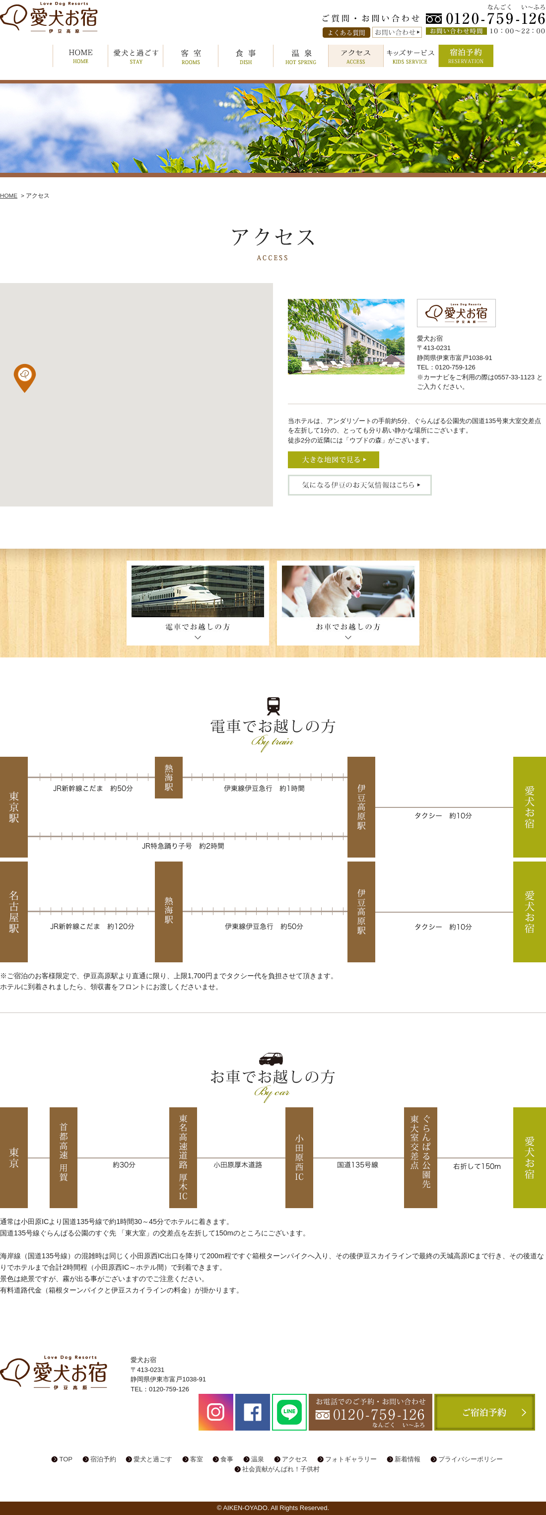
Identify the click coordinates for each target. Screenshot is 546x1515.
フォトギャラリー (351, 1459)
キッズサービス (411, 56)
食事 (245, 56)
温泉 (300, 56)
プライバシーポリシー (470, 1459)
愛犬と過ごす (135, 56)
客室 (190, 56)
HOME (80, 56)
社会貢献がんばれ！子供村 (281, 1469)
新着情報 (407, 1459)
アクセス (356, 56)
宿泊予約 (466, 56)
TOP (65, 1459)
